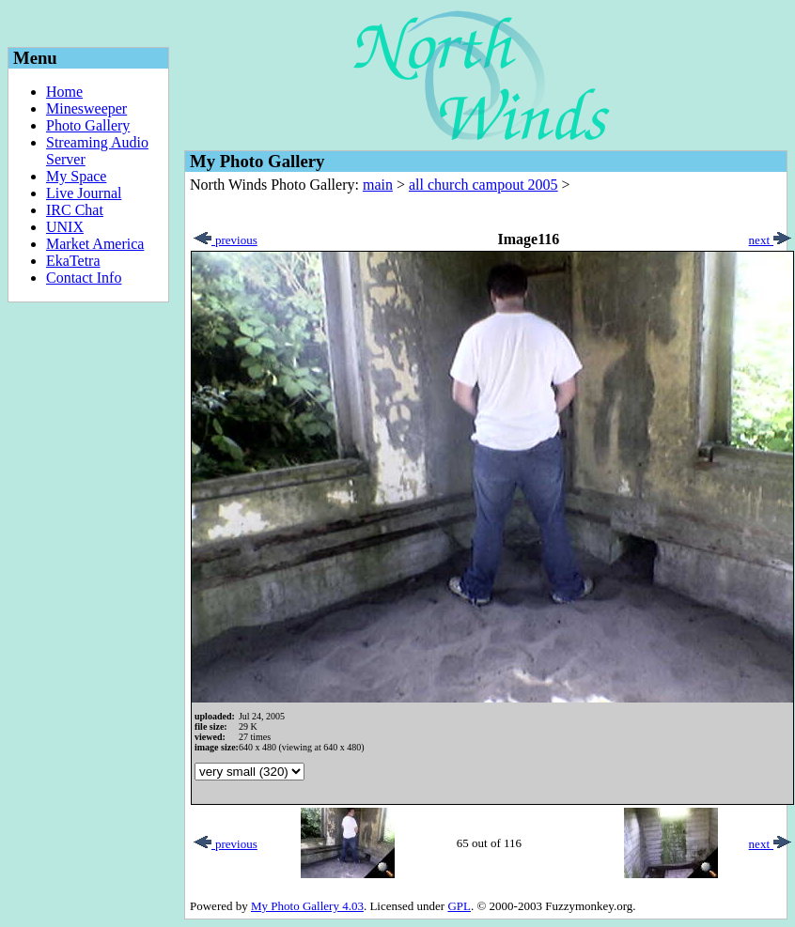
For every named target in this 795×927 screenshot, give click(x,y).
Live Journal (83, 193)
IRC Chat (74, 210)
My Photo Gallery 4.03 (307, 906)
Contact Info (83, 278)
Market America (95, 244)
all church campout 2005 (483, 185)
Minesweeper (86, 108)
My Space (76, 176)
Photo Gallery (88, 125)
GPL (459, 906)
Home (64, 92)
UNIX (65, 227)
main (378, 185)
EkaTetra (73, 261)
